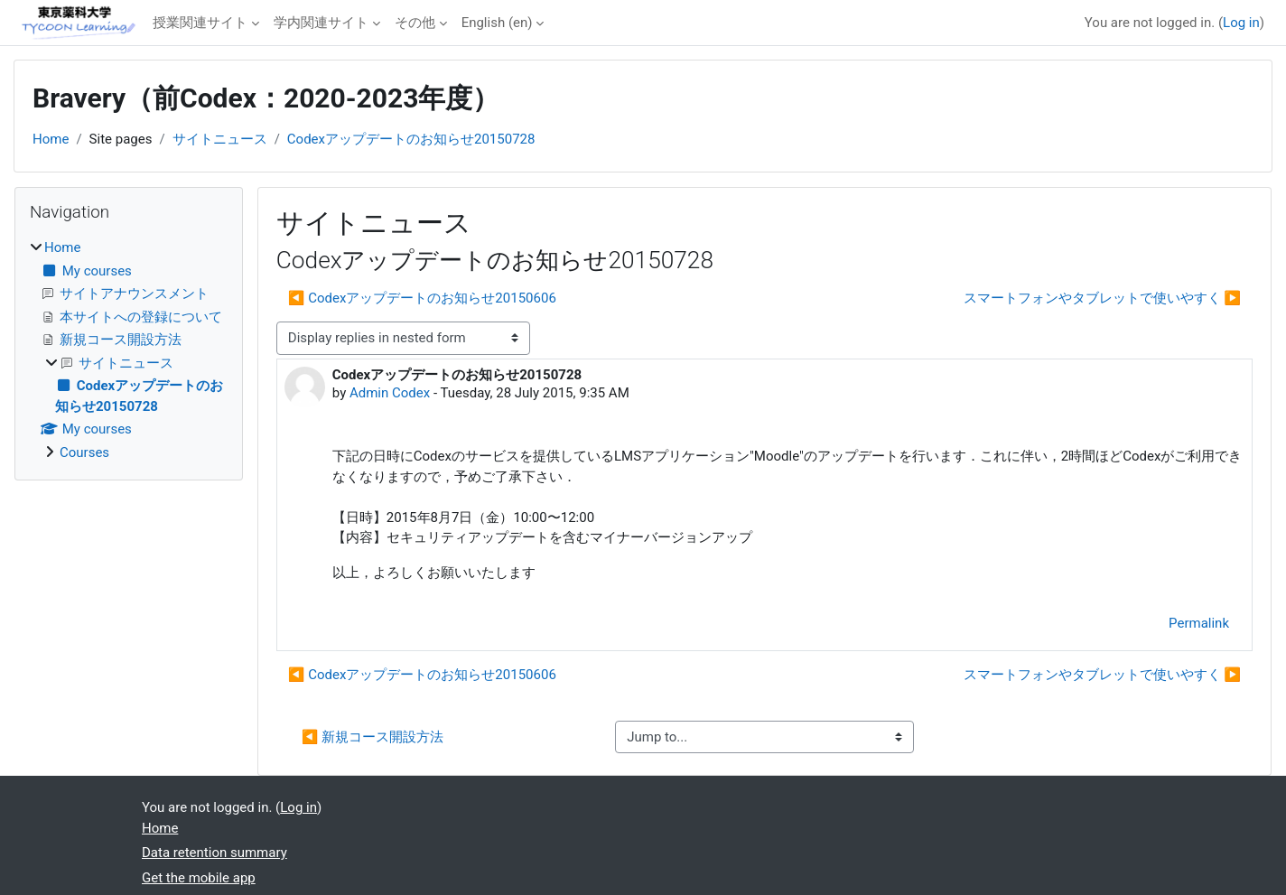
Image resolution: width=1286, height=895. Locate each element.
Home (51, 139)
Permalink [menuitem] (1199, 623)
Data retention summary (214, 852)
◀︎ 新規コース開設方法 (372, 737)
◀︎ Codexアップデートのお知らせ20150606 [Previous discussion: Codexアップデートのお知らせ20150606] (422, 298)
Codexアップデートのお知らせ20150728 (411, 139)
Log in (1241, 22)
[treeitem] (129, 350)
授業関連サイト (200, 22)
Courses (84, 452)
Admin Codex (389, 393)
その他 (415, 22)
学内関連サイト (321, 22)
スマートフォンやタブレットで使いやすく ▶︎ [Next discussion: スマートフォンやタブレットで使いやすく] (1102, 298)
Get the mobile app (199, 878)
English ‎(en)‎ (497, 22)
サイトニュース (219, 139)
